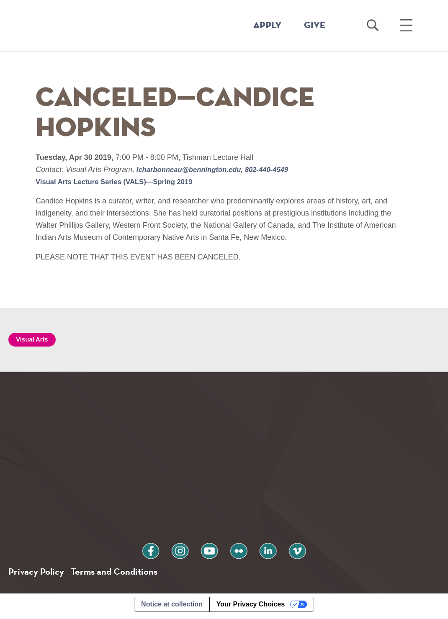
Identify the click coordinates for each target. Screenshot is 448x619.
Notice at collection (172, 607)
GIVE (314, 25)
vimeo (284, 552)
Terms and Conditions (120, 574)
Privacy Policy (37, 574)
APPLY (267, 25)
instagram (188, 552)
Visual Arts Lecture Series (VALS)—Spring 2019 (121, 181)
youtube (212, 552)
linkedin (260, 552)
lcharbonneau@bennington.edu (193, 169)
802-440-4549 (276, 169)
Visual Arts (34, 340)
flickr (236, 552)
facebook (164, 552)
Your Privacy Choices (250, 607)
